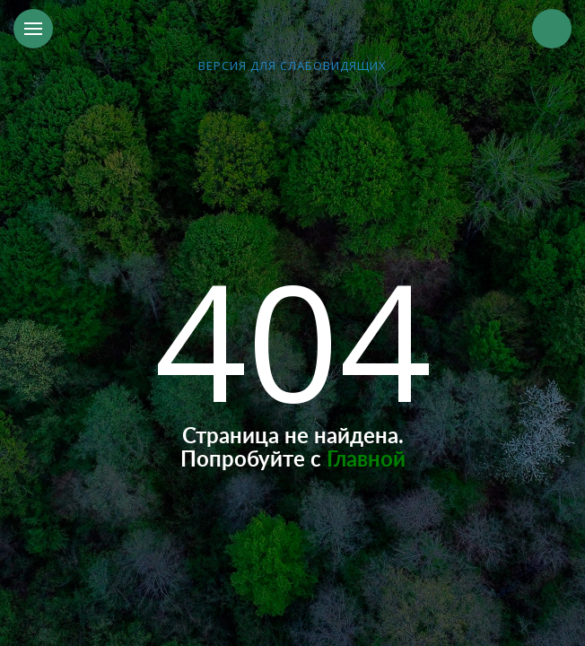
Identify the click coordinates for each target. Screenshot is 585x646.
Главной (366, 460)
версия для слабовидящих (292, 65)
